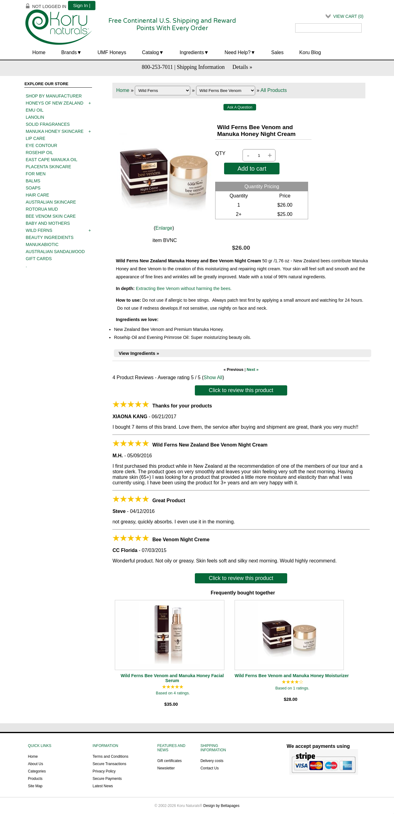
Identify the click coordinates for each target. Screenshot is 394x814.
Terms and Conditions (110, 756)
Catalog (150, 52)
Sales (277, 52)
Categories (37, 771)
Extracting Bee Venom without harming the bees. (183, 288)
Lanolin (35, 117)
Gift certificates (169, 761)
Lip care (35, 138)
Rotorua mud (42, 209)
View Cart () (348, 16)
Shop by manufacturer (54, 95)
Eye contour (41, 145)
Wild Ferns (39, 230)
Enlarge (163, 228)
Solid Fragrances (48, 124)
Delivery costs (211, 761)
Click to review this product (241, 390)
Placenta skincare (48, 166)
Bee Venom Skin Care (51, 216)
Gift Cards (39, 258)
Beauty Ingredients (49, 237)
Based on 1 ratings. (292, 688)
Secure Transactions (109, 764)
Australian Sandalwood (55, 251)
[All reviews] (172, 687)
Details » (242, 67)
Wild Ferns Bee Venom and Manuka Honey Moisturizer (292, 675)
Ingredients (191, 52)
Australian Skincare (51, 202)
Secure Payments (107, 778)
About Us (35, 764)
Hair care (37, 195)
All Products (273, 90)
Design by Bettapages (221, 806)
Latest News (103, 786)
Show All (212, 377)
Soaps (33, 187)
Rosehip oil (39, 152)
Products (35, 778)
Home (39, 52)
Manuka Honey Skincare (54, 131)
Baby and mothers (48, 223)
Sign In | (81, 5)
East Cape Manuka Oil (51, 159)
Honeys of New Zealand (54, 103)
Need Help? (238, 52)
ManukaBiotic (42, 244)
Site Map (35, 786)
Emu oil (34, 110)
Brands (69, 52)
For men (36, 173)
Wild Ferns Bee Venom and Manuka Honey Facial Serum (172, 678)
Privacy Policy (104, 771)
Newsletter (166, 768)
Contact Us (209, 768)
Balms (33, 180)
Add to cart (251, 168)
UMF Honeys (112, 52)
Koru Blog (310, 52)
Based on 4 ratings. (173, 693)
